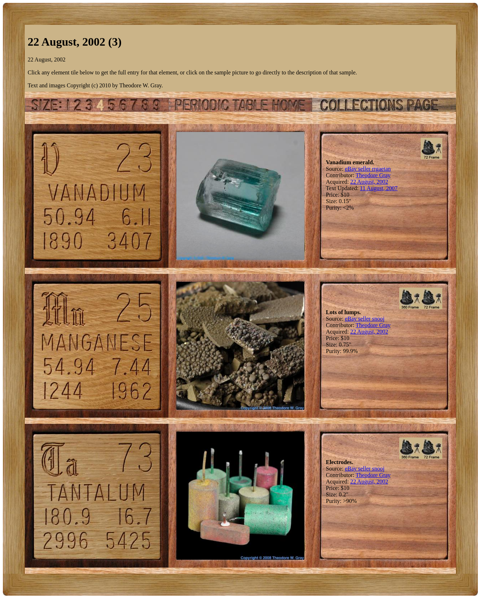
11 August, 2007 (379, 188)
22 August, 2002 (369, 182)
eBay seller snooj (364, 319)
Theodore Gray (373, 175)
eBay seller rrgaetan (368, 169)
